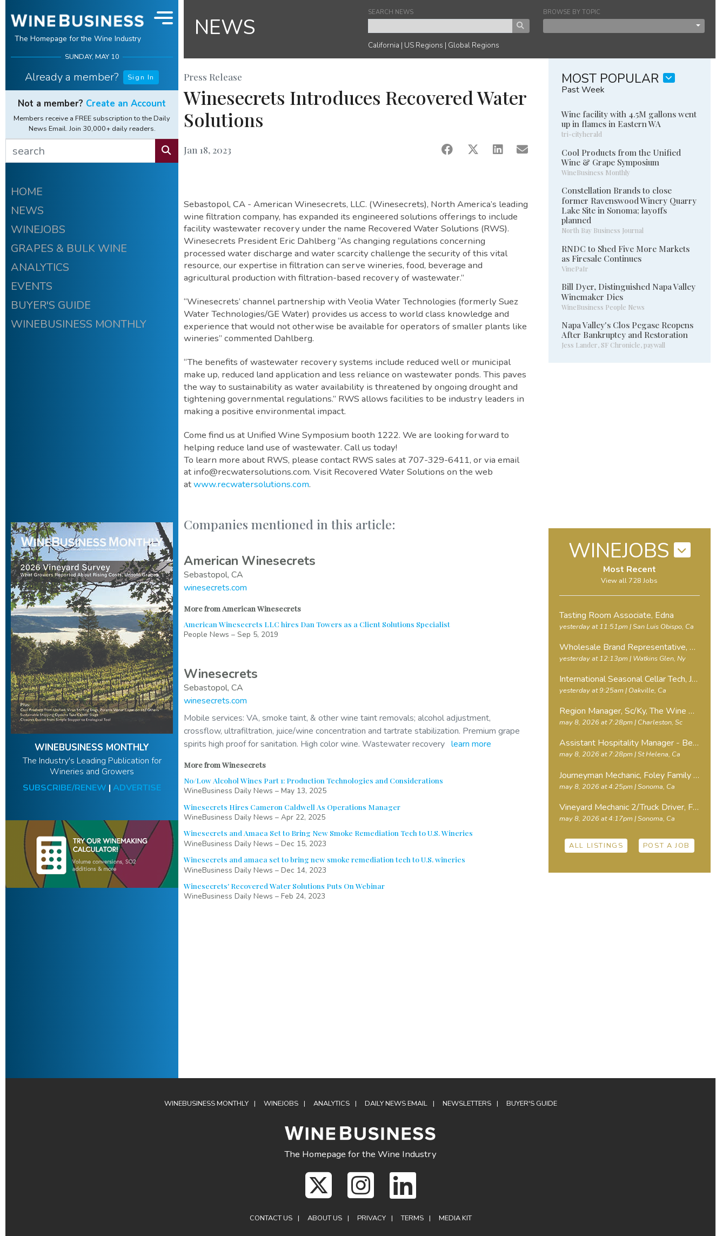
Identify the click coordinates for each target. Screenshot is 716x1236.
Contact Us (271, 1218)
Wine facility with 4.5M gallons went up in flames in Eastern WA (629, 119)
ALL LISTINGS (596, 845)
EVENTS (31, 286)
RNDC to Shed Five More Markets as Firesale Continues (625, 253)
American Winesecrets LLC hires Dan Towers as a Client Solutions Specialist (317, 624)
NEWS (27, 210)
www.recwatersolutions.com (251, 484)
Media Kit (455, 1218)
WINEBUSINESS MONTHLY (78, 324)
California (383, 45)
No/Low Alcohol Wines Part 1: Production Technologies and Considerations (313, 780)
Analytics (331, 1103)
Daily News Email (396, 1103)
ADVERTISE (137, 788)
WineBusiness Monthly (206, 1103)
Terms (412, 1218)
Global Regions (473, 45)
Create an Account (126, 103)
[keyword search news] (440, 26)
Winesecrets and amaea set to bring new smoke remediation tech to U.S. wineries (324, 859)
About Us (324, 1218)
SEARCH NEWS (390, 12)
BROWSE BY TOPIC (571, 12)
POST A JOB (666, 845)
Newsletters (467, 1103)
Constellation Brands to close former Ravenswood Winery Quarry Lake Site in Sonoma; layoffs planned (629, 205)
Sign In (141, 77)
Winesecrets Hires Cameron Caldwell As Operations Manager (292, 807)
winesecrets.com (215, 588)
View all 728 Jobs (629, 581)
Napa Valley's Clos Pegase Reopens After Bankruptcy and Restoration (627, 330)
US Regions (423, 45)
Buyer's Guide (531, 1103)
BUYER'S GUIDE (51, 305)
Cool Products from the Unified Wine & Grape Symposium (621, 157)
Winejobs (281, 1103)
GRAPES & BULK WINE (69, 248)
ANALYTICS (40, 267)
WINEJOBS (38, 229)
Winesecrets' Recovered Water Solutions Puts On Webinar (284, 886)
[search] (80, 151)
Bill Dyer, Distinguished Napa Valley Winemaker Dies (628, 291)
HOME (27, 191)
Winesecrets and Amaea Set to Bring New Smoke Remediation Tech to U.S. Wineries (328, 833)
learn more (471, 744)
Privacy (371, 1218)
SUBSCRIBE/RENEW (64, 788)
